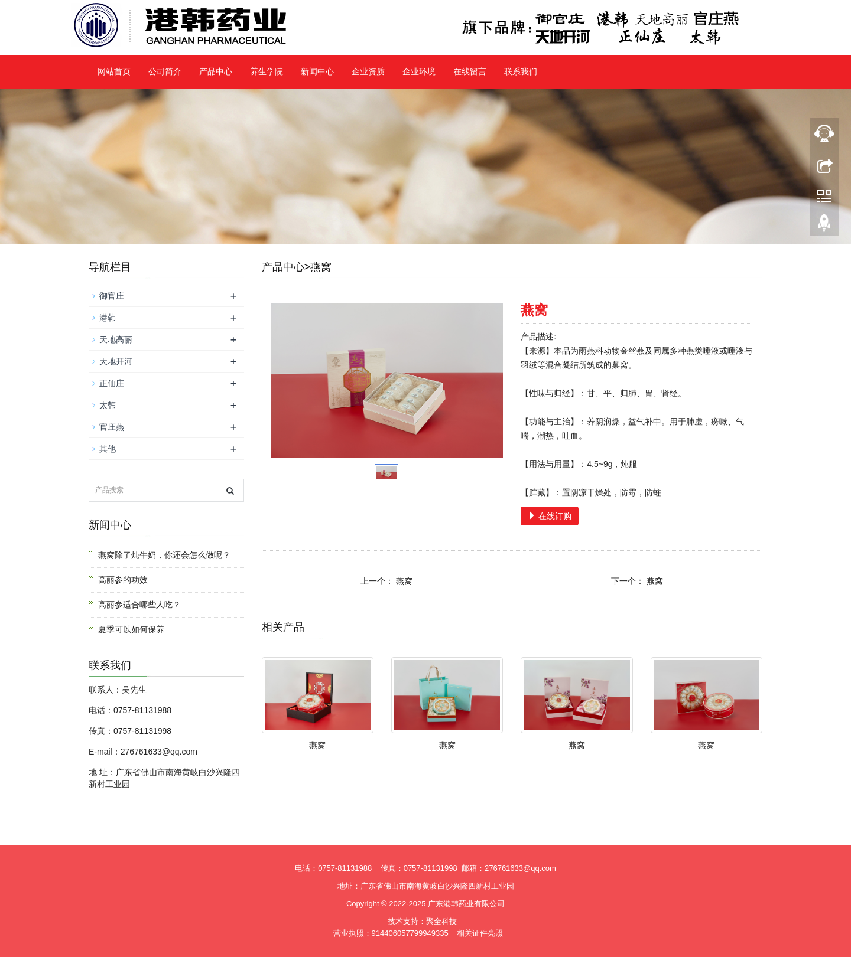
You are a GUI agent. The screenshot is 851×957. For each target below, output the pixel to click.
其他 (107, 448)
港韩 (107, 317)
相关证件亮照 (480, 933)
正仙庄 (111, 383)
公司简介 (164, 71)
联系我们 (520, 71)
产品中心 (215, 71)
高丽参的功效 (123, 579)
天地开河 (115, 361)
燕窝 (404, 581)
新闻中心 (317, 71)
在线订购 (549, 516)
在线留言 (469, 71)
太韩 (107, 405)
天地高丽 (115, 339)
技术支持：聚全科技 (422, 921)
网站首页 (114, 71)
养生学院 (266, 71)
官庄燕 (111, 427)
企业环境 (419, 71)
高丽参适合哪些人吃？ (139, 604)
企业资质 (368, 71)
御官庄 (111, 296)
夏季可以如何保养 (131, 629)
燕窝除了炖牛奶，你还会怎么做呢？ (164, 555)
